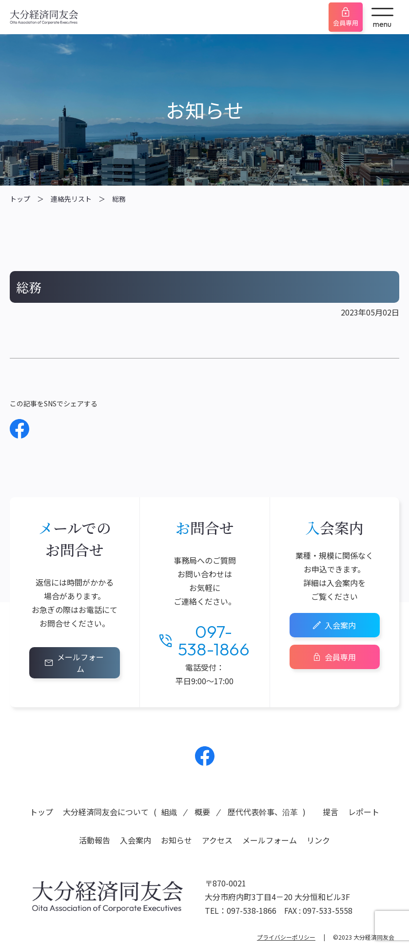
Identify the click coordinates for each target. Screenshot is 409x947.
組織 (169, 812)
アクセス (217, 840)
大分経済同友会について (106, 812)
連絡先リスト (71, 199)
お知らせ (176, 840)
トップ (20, 199)
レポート (363, 812)
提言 (330, 812)
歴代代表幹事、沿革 (263, 812)
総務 (119, 199)
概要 (202, 812)
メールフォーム (80, 662)
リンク (318, 840)
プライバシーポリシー (286, 937)
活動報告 (94, 840)
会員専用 (345, 22)
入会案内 (340, 625)
